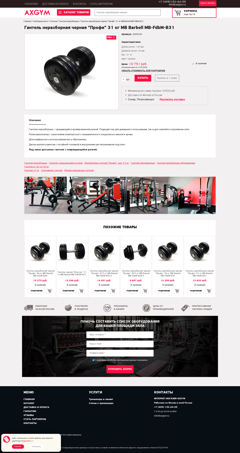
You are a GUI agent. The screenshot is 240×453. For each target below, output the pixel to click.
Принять (18, 446)
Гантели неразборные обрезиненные (176, 163)
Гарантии (31, 4)
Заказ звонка (207, 3)
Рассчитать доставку (172, 99)
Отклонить (36, 446)
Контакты (79, 4)
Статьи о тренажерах (101, 403)
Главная (27, 21)
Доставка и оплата (55, 4)
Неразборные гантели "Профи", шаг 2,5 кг (106, 163)
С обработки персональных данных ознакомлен (121, 360)
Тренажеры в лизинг (101, 399)
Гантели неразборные (69, 21)
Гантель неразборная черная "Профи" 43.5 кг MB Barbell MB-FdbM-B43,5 (104, 273)
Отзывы (29, 415)
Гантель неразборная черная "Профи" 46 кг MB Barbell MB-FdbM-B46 (40, 273)
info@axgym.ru (177, 4)
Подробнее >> (27, 441)
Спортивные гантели (51, 170)
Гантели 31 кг (31, 170)
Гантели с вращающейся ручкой (65, 163)
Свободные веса (40, 21)
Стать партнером (101, 4)
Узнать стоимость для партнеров (143, 71)
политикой (101, 360)
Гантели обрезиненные (143, 163)
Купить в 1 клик (167, 78)
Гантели (53, 21)
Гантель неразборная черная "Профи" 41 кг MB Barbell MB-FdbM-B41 (200, 273)
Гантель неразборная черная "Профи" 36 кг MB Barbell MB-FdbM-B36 (168, 273)
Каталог (29, 403)
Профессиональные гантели (79, 170)
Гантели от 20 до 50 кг (36, 167)
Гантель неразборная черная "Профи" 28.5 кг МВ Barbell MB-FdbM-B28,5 (136, 273)
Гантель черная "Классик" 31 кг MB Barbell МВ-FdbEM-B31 (72, 273)
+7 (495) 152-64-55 (165, 407)
